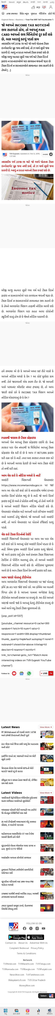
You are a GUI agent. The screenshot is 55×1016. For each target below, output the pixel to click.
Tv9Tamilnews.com (35, 974)
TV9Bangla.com (27, 969)
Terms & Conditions (26, 953)
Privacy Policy (37, 948)
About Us (23, 943)
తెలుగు (25, 2)
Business (19, 19)
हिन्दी (4, 2)
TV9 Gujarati (14, 153)
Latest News (10, 726)
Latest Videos (11, 792)
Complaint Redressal (19, 948)
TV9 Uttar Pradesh (36, 980)
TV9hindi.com (9, 964)
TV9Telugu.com (43, 964)
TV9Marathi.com (26, 964)
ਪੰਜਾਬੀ (45, 2)
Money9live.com (27, 985)
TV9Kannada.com (10, 969)
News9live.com (17, 974)
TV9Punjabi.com (44, 969)
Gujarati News (7, 19)
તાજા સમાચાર (12, 13)
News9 (11, 2)
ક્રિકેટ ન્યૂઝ (24, 13)
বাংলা (39, 2)
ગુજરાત (34, 13)
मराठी (33, 2)
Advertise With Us (39, 943)
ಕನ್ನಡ (19, 2)
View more (46, 727)
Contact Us (10, 943)
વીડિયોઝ (42, 13)
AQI (38, 7)
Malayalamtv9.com (17, 980)
